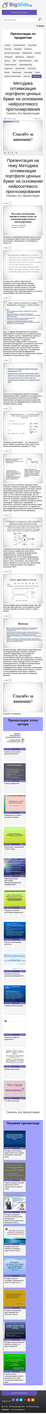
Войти (40, 26)
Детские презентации (11, 53)
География (16, 49)
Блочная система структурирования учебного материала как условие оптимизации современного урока (13, 1379)
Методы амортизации (11, 1070)
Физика (28, 69)
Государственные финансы (13, 1006)
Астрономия (30, 45)
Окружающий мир (25, 65)
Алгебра (7, 45)
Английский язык (18, 45)
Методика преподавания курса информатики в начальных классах (12, 1313)
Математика (19, 57)
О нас (5, 1408)
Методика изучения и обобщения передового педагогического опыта (12, 1249)
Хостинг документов (18, 1411)
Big (20, 4)
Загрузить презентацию (19, 12)
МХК (5, 61)
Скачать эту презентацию (23, 113)
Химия (28, 73)
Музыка (37, 57)
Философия (19, 73)
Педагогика (37, 65)
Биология (7, 49)
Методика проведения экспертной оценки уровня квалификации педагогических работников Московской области (13, 1219)
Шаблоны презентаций (12, 77)
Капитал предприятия (11, 784)
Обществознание (10, 65)
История (36, 53)
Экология (26, 77)
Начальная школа (16, 61)
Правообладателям (17, 1408)
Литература (8, 57)
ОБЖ (26, 61)
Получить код (10, 119)
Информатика (26, 53)
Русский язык (9, 69)
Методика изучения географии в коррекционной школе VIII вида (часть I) (14, 1281)
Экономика (35, 77)
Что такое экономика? (12, 1101)
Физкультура (8, 73)
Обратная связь (32, 1408)
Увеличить (37, 119)
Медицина (28, 57)
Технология (20, 69)
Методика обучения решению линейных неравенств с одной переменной (14, 1345)
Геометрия (26, 49)
